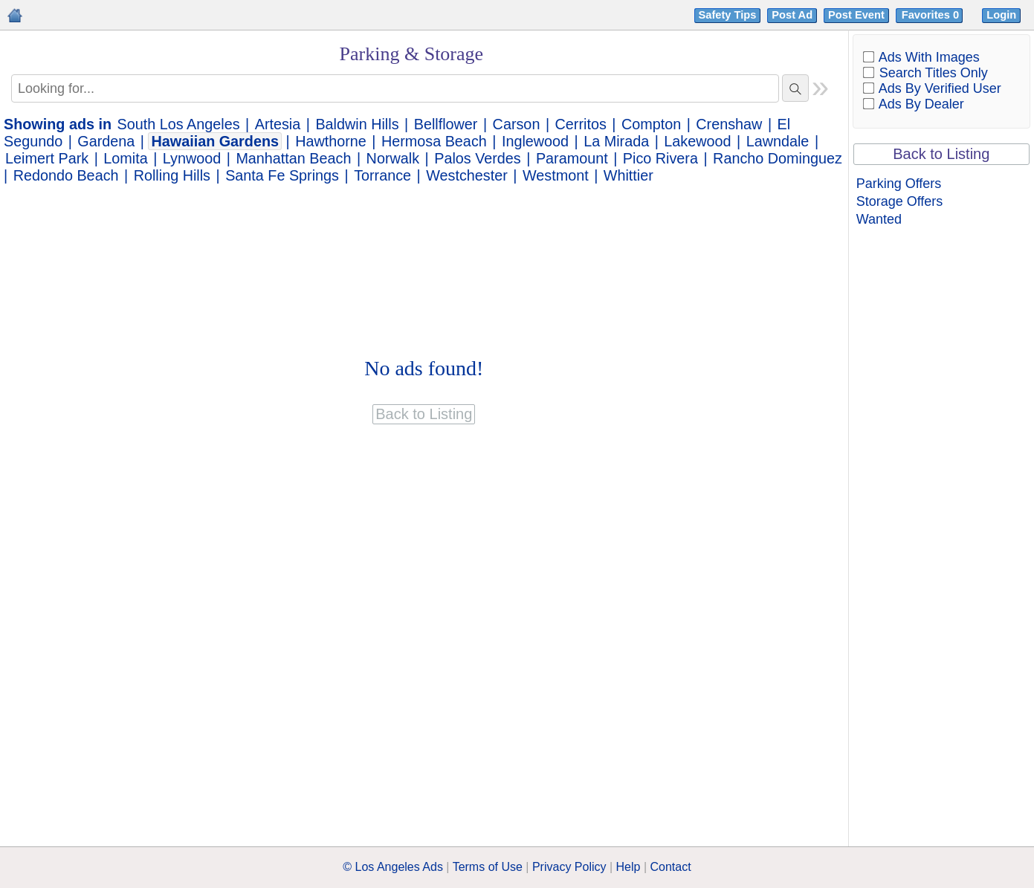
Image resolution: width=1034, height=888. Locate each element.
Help (628, 867)
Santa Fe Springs (282, 175)
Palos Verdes (477, 158)
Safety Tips (728, 15)
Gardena (106, 141)
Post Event (856, 15)
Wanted (879, 219)
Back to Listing (941, 154)
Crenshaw (729, 124)
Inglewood (535, 141)
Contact (670, 867)
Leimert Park (46, 158)
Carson (516, 124)
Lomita (125, 158)
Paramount (572, 158)
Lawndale (778, 141)
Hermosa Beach (434, 141)
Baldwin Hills (356, 124)
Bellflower (446, 124)
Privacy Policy (569, 867)
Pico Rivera (660, 158)
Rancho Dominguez (777, 158)
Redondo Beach (66, 175)
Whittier (628, 175)
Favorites (932, 15)
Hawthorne (330, 141)
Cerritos (581, 124)
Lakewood (697, 141)
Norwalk (392, 158)
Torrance (382, 175)
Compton (651, 124)
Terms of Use (488, 867)
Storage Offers (899, 201)
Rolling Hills (172, 175)
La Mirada (616, 141)
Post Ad (792, 15)
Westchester (467, 175)
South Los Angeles (178, 124)
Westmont (556, 175)
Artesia (278, 124)
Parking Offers (899, 183)
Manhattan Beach (293, 158)
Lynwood (192, 158)
